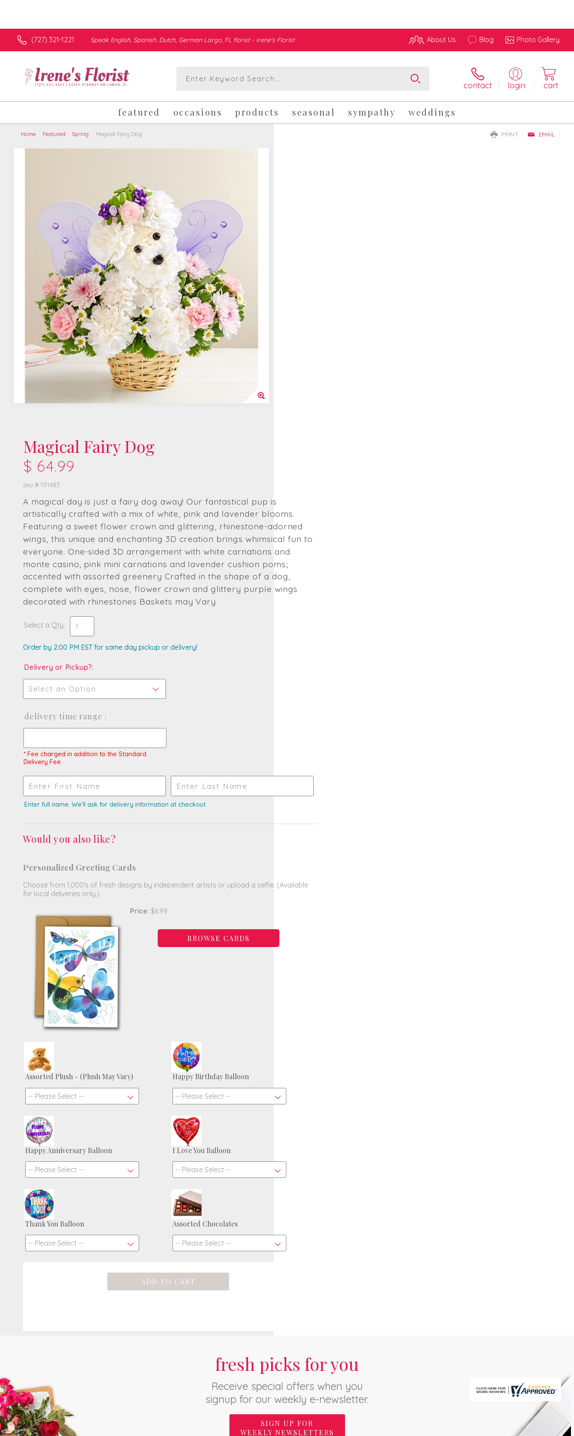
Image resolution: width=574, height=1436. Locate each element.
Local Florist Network (482, 1427)
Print (504, 134)
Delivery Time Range (328, 439)
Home (28, 133)
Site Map (536, 1427)
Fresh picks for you (287, 1165)
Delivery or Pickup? (322, 390)
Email (541, 134)
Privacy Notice (420, 1427)
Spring (80, 133)
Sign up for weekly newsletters (287, 1214)
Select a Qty (308, 347)
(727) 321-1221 (52, 39)
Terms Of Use (369, 1427)
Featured (54, 133)
